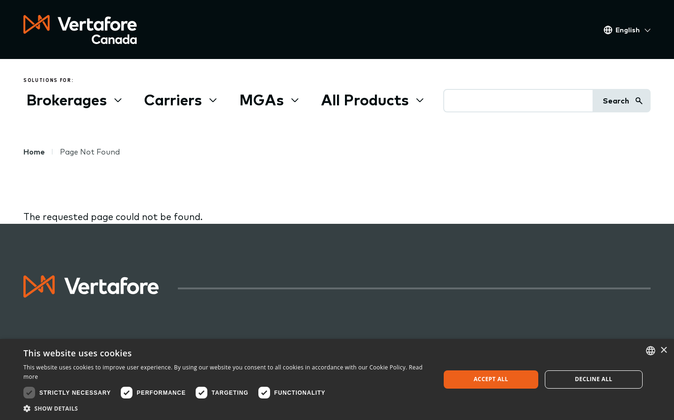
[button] (225, 408)
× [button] (663, 350)
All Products (365, 99)
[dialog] (337, 379)
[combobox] (650, 350)
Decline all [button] (593, 379)
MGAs (261, 99)
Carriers (173, 99)
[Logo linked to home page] (91, 294)
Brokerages (66, 99)
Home (34, 151)
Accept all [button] (491, 379)
